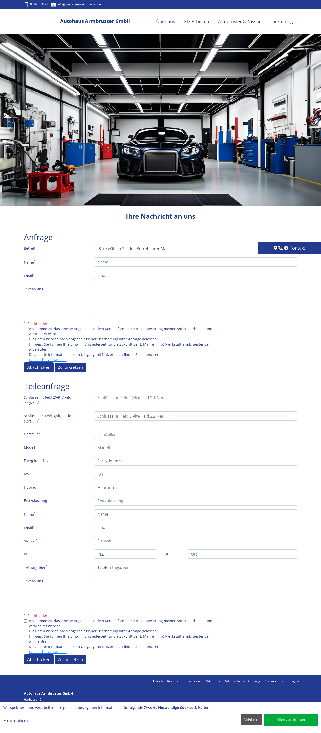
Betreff (29, 248)
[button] (3, 120)
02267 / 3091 (36, 4)
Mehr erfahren (15, 720)
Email (29, 275)
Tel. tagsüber (35, 567)
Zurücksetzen (70, 367)
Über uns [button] (165, 21)
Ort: (167, 553)
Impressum (193, 681)
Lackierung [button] (281, 21)
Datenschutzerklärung (242, 681)
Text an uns (34, 288)
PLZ (27, 553)
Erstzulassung (35, 500)
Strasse (31, 540)
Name (29, 262)
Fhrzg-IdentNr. (36, 460)
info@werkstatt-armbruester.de (76, 4)
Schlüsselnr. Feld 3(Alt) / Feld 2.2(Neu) (47, 418)
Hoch (157, 681)
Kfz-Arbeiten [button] (196, 21)
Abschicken (39, 367)
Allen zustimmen (291, 719)
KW (26, 473)
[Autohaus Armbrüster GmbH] (42, 21)
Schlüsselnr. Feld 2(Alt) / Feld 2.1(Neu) (47, 400)
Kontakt (173, 681)
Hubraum (32, 487)
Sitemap (213, 681)
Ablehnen (252, 719)
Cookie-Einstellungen (281, 681)
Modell (29, 447)
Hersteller (32, 434)
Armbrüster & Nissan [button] (240, 21)
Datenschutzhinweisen (48, 359)
